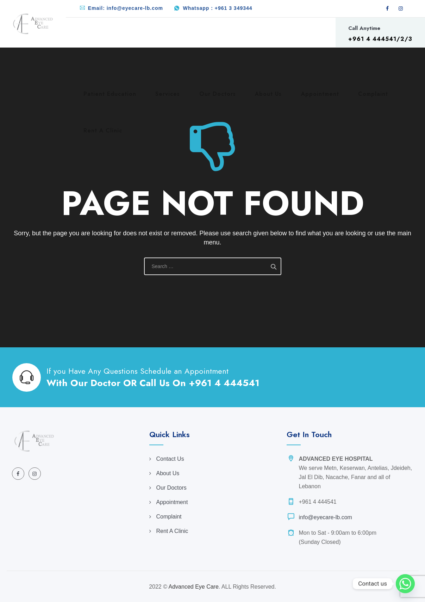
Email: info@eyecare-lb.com (125, 8)
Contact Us (170, 459)
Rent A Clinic (172, 531)
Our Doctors (171, 488)
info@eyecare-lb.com (325, 517)
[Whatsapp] (405, 583)
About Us (168, 473)
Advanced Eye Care (194, 587)
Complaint (169, 517)
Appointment (172, 502)
